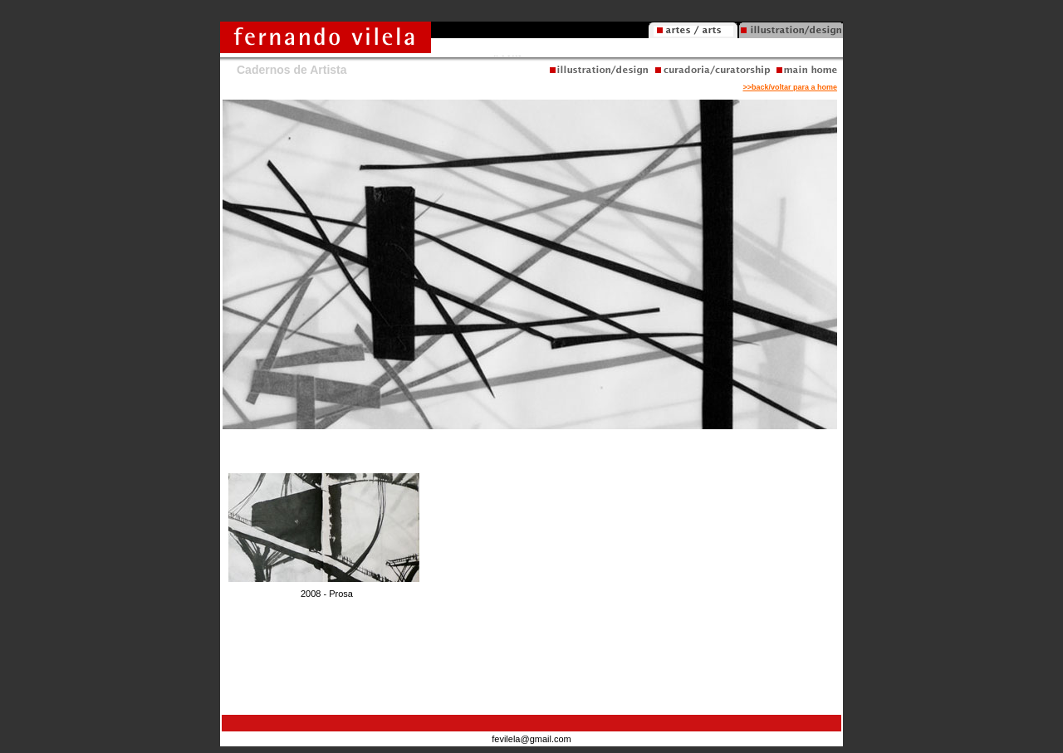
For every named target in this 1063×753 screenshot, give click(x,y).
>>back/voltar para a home (789, 87)
